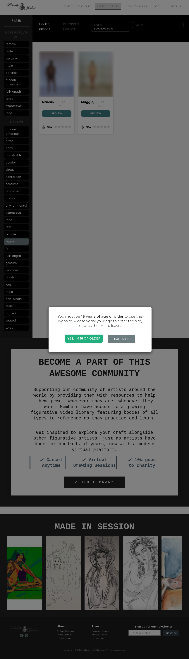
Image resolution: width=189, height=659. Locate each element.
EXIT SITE (123, 339)
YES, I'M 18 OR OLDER (84, 338)
